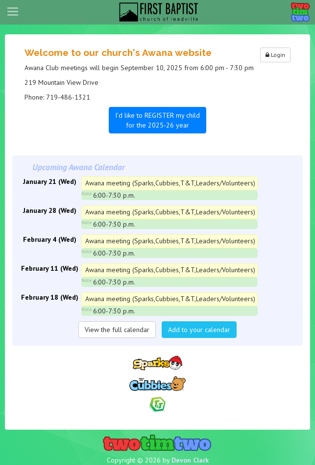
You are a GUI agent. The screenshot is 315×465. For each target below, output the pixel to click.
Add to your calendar (199, 329)
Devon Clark (190, 460)
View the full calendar (117, 329)
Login (275, 54)
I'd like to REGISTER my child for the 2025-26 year (157, 120)
